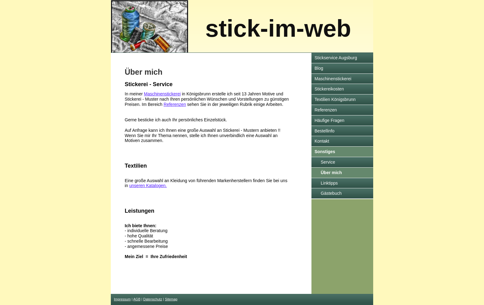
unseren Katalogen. (148, 185)
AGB (136, 299)
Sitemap (171, 299)
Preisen (132, 104)
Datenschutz (152, 299)
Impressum (122, 299)
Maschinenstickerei (162, 93)
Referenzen (175, 104)
